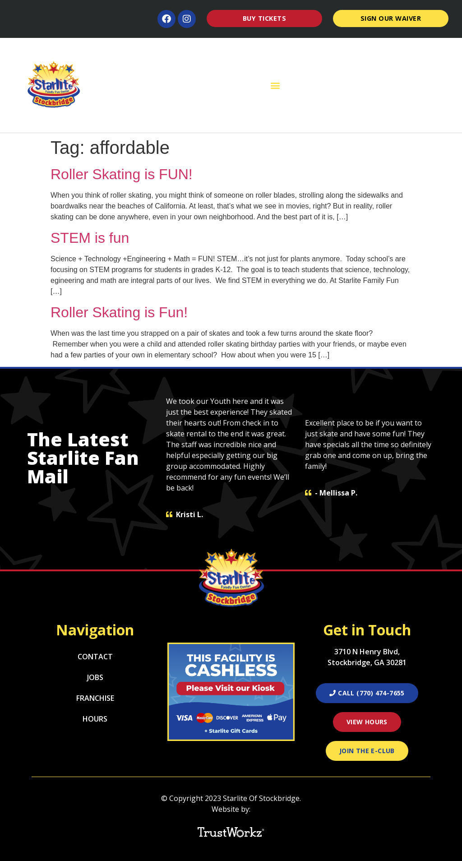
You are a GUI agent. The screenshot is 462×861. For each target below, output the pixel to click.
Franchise (95, 698)
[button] (275, 85)
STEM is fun (90, 238)
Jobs (95, 677)
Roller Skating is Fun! (119, 312)
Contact (95, 657)
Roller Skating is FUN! (122, 174)
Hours (95, 719)
